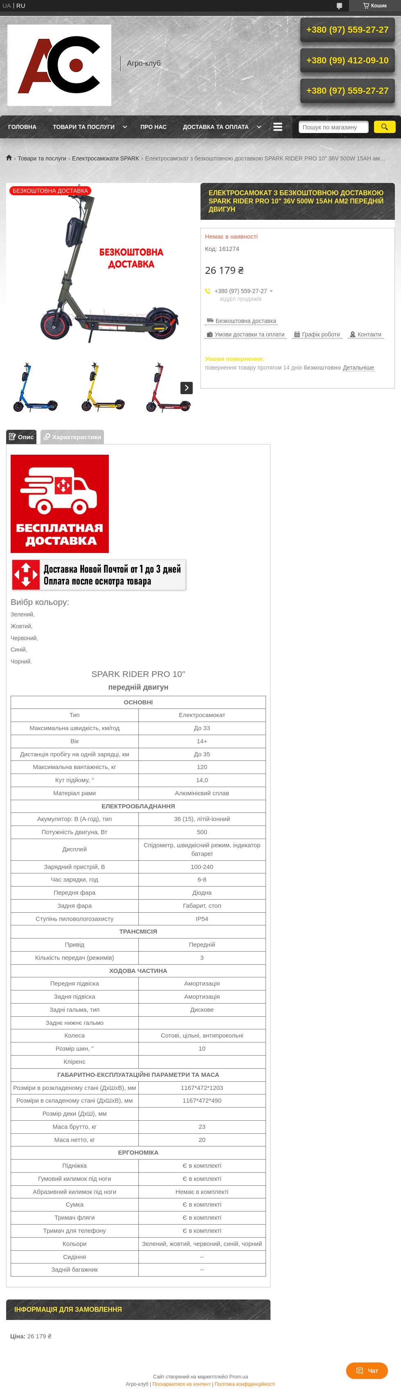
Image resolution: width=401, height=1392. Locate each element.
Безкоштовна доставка (246, 321)
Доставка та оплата (216, 127)
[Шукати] (385, 127)
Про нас (153, 127)
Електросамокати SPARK (105, 158)
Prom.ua (239, 1377)
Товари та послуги (84, 127)
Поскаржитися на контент (182, 1384)
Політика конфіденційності (245, 1384)
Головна (22, 127)
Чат (367, 1370)
